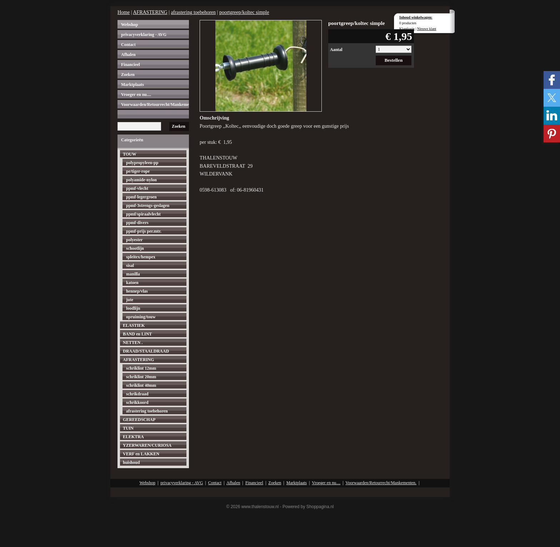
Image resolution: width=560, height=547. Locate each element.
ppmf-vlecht (137, 188)
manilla (133, 274)
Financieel (130, 64)
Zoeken (128, 74)
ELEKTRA (133, 436)
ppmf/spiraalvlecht (143, 214)
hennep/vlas (137, 291)
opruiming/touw (141, 316)
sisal (130, 265)
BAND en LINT (137, 333)
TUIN (128, 428)
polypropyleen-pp (142, 162)
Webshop (129, 24)
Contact (128, 44)
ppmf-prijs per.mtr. (143, 231)
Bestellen (394, 60)
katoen (132, 282)
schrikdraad (137, 393)
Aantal (336, 49)
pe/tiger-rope (138, 171)
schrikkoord (137, 402)
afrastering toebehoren (193, 12)
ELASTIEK (134, 325)
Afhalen (128, 54)
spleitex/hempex (140, 256)
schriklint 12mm (141, 368)
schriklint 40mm (141, 385)
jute (129, 299)
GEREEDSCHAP (139, 419)
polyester (134, 239)
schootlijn (135, 248)
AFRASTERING (150, 12)
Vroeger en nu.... (136, 94)
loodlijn (133, 308)
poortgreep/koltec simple (244, 12)
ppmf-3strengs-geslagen (147, 205)
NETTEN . (132, 342)
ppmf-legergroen (141, 196)
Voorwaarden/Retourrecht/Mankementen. (155, 104)
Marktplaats (132, 84)
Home (124, 12)
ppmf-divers (137, 222)
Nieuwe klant (426, 29)
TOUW (129, 154)
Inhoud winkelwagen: (415, 17)
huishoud (131, 462)
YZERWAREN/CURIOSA (147, 445)
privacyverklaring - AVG (143, 34)
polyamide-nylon (141, 179)
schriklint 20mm (141, 376)
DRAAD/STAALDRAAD (146, 351)
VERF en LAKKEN (141, 453)
